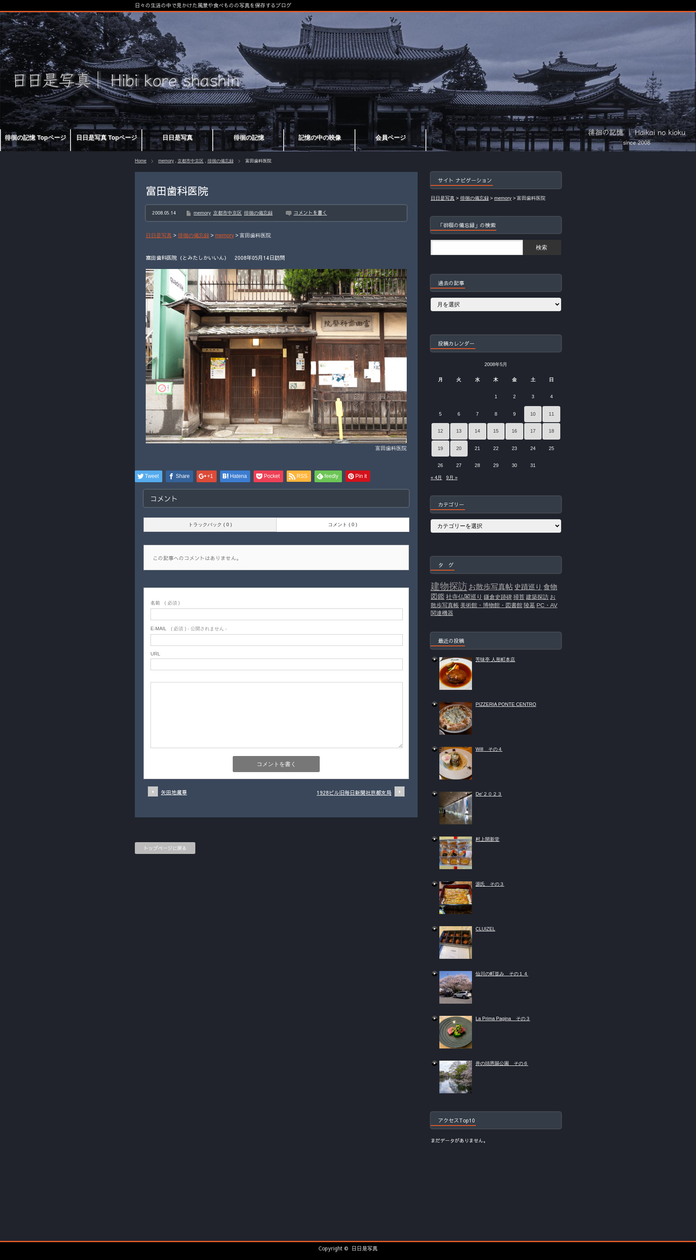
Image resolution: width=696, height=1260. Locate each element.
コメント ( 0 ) (342, 524)
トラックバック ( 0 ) (210, 524)
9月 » (451, 477)
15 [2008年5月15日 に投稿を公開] (496, 430)
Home (141, 160)
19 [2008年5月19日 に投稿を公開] (440, 448)
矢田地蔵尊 (174, 792)
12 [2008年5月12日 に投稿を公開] (440, 430)
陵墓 (529, 605)
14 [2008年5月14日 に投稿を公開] (477, 430)
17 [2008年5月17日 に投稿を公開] (532, 430)
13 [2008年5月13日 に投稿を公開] (459, 430)
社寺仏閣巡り (464, 596)
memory (166, 160)
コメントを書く (310, 212)
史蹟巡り (528, 587)
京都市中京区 (190, 160)
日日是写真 (364, 1248)
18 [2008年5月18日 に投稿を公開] (551, 430)
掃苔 (519, 597)
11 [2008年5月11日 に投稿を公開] (551, 414)
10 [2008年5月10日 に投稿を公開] (532, 414)
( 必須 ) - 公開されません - (189, 628)
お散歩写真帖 (490, 586)
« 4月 (436, 477)
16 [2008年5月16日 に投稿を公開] (514, 430)
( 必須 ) (165, 602)
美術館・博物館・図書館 (491, 605)
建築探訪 (537, 597)
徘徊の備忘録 (220, 160)
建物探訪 (449, 586)
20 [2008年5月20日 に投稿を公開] (459, 448)
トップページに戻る (165, 848)
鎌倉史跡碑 (498, 597)
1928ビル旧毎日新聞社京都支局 (354, 792)
